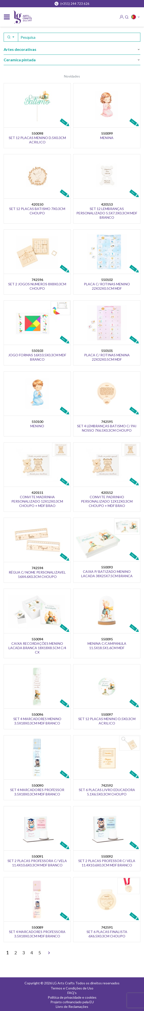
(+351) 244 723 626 (72, 4)
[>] (49, 953)
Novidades (72, 76)
